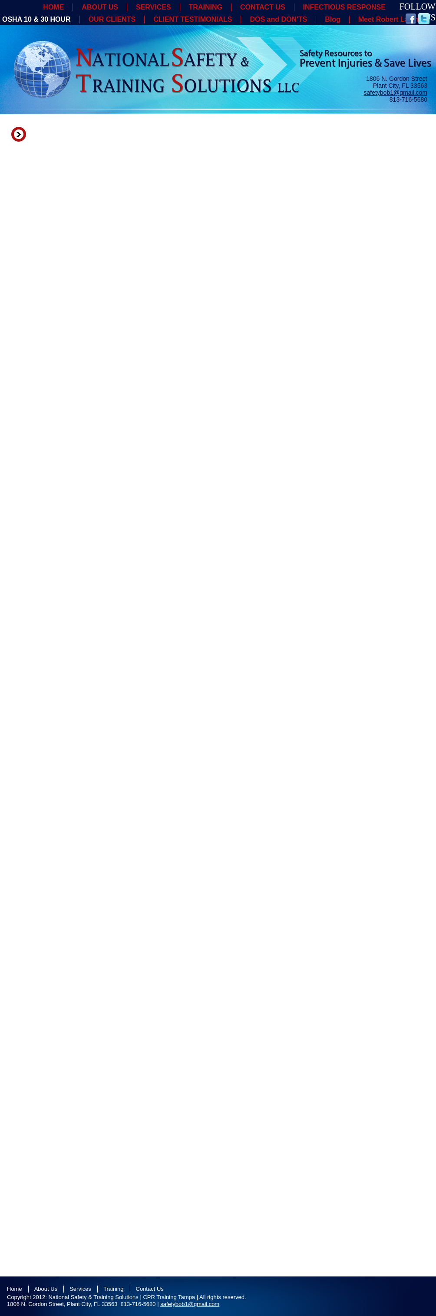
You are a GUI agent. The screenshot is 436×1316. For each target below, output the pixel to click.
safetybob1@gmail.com (395, 92)
